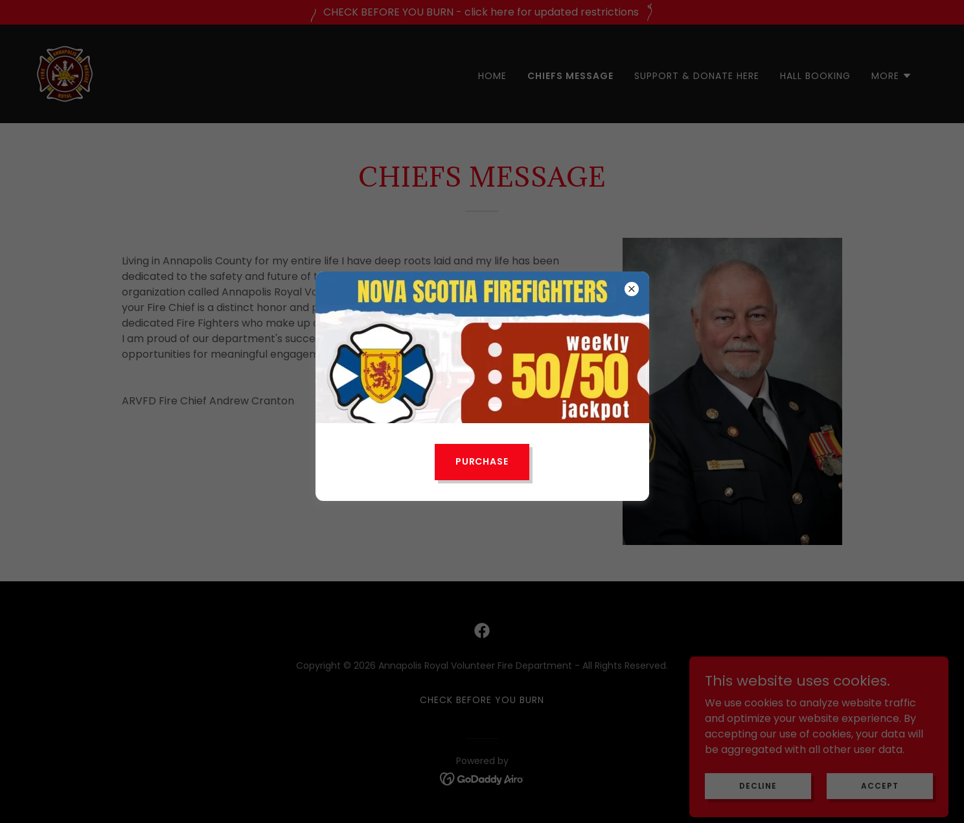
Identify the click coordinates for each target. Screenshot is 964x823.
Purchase (482, 461)
